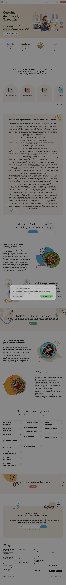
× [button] (54, 286)
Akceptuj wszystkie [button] (46, 296)
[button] (17, 296)
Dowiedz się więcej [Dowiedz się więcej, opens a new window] (28, 293)
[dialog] (33, 292)
